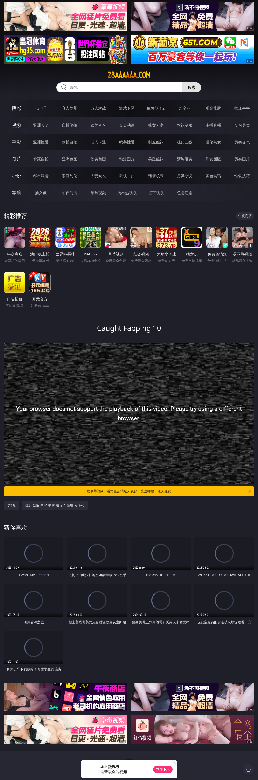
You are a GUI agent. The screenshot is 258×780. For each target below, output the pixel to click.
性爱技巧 (242, 175)
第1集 (11, 505)
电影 (16, 142)
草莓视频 (98, 192)
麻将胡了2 (156, 108)
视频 (16, 125)
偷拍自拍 (69, 142)
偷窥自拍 (41, 159)
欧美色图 (98, 159)
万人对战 (98, 108)
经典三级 (184, 142)
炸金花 (184, 108)
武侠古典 (127, 175)
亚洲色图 (69, 159)
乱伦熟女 (213, 142)
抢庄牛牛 (242, 108)
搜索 (191, 87)
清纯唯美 (184, 159)
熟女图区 (213, 159)
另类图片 (242, 159)
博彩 (16, 108)
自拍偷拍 (69, 125)
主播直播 (213, 125)
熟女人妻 (156, 125)
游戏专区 (127, 108)
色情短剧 (184, 192)
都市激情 (41, 175)
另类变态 (242, 142)
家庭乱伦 (69, 175)
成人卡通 (98, 142)
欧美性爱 (127, 142)
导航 (16, 192)
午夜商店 (69, 192)
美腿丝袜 (156, 159)
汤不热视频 (127, 192)
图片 (16, 159)
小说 (16, 175)
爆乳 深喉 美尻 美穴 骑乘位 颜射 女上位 (54, 505)
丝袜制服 (184, 125)
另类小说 (184, 175)
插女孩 (41, 192)
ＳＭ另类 (242, 125)
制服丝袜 (156, 142)
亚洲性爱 (41, 142)
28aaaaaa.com (129, 75)
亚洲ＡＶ (41, 125)
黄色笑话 (213, 175)
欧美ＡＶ (98, 125)
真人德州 (69, 108)
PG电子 (40, 108)
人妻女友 (98, 175)
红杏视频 (156, 192)
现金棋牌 (213, 108)
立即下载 (163, 769)
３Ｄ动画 (127, 125)
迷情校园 (156, 175)
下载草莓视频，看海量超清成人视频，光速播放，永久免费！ (167, 491)
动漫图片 (127, 159)
